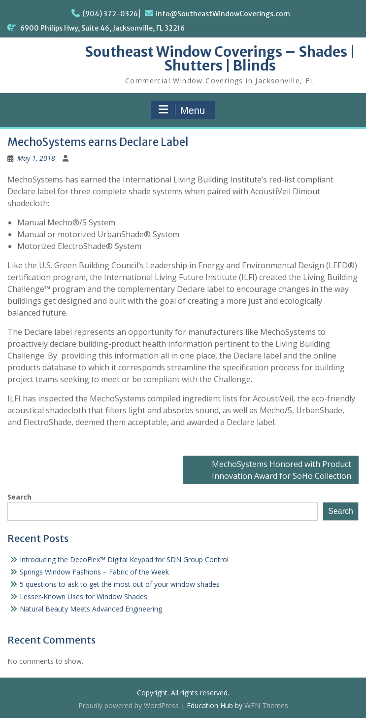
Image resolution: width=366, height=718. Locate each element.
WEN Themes (266, 705)
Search (19, 497)
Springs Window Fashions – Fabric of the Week (94, 571)
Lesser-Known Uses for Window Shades (83, 596)
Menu (182, 110)
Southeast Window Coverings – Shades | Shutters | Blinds (220, 58)
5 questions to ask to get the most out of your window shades (120, 584)
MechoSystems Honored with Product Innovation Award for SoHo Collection (281, 470)
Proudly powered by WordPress (128, 705)
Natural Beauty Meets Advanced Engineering (91, 608)
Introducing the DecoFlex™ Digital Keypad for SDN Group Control (124, 559)
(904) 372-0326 (110, 13)
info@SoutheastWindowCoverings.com (223, 13)
